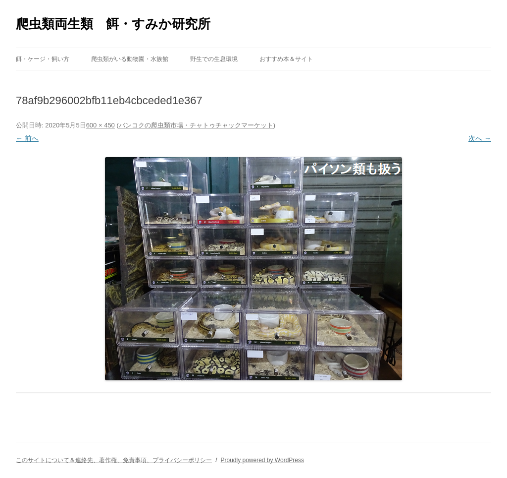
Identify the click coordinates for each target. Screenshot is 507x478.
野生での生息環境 (214, 59)
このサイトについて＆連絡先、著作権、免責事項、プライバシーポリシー (114, 460)
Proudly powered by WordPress (262, 460)
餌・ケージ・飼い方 (42, 59)
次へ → (479, 138)
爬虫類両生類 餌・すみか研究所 (113, 23)
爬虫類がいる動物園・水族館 (129, 59)
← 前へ (27, 138)
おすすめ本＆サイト (286, 59)
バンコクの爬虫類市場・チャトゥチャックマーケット (196, 125)
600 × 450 (100, 125)
